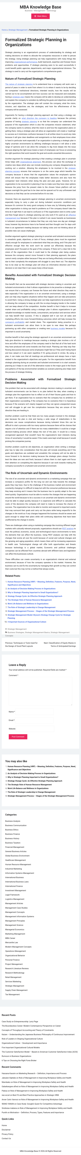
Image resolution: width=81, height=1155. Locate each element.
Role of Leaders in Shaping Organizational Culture (22, 1039)
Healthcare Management (15, 860)
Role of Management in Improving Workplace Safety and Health (45, 1078)
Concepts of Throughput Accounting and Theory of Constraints (28, 1030)
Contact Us (6, 1138)
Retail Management (13, 977)
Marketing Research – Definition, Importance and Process (43, 1073)
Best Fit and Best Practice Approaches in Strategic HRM (36, 1095)
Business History (12, 838)
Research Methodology (14, 973)
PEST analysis (68, 528)
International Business (14, 877)
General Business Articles (15, 851)
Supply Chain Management (16, 990)
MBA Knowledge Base (40, 7)
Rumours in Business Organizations (16, 1056)
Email (12, 720)
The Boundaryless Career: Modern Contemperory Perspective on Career (31, 1026)
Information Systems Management (19, 873)
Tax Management (12, 994)
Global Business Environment (17, 856)
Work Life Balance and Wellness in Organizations (28, 604)
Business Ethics (11, 830)
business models (58, 328)
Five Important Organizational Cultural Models (21, 1047)
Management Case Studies (16, 908)
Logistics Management (14, 899)
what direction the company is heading (39, 118)
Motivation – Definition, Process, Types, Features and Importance (37, 1112)
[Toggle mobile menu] (40, 16)
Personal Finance (12, 960)
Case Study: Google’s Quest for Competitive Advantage (39, 1104)
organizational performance (25, 62)
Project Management (14, 964)
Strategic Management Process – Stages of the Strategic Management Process (41, 611)
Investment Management (15, 890)
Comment (13, 675)
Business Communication (15, 825)
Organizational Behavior (15, 955)
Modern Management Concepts (18, 947)
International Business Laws (17, 882)
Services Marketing (13, 981)
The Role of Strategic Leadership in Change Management (31, 607)
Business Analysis (12, 821)
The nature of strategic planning (19, 84)
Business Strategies (16, 632)
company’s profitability (15, 322)
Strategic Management (18, 30)
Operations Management (15, 951)
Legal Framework (12, 895)
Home (4, 30)
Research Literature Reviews (17, 968)
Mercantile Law (11, 942)
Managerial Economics (14, 929)
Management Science (14, 925)
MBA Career (10, 938)
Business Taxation (12, 843)
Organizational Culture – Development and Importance (24, 1043)
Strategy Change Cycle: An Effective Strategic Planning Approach (35, 596)
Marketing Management (15, 934)
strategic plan (18, 97)
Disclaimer (6, 1130)
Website (12, 729)
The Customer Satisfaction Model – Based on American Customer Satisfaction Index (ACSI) (40, 1052)
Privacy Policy (7, 1134)
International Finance (14, 886)
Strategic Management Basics (37, 632)
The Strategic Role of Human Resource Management (30, 600)
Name (12, 712)
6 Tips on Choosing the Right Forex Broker (19, 1060)
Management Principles (15, 921)
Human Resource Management (18, 864)
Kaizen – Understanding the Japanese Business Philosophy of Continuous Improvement (38, 1034)
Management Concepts (15, 912)
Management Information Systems (19, 916)
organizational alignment (30, 162)
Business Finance (12, 834)
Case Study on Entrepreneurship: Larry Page (20, 1021)
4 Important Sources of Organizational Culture (27, 622)
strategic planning (29, 121)
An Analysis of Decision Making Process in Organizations (31, 589)
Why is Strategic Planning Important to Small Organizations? (33, 592)
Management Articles (14, 903)
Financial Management (14, 847)
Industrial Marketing (13, 869)
